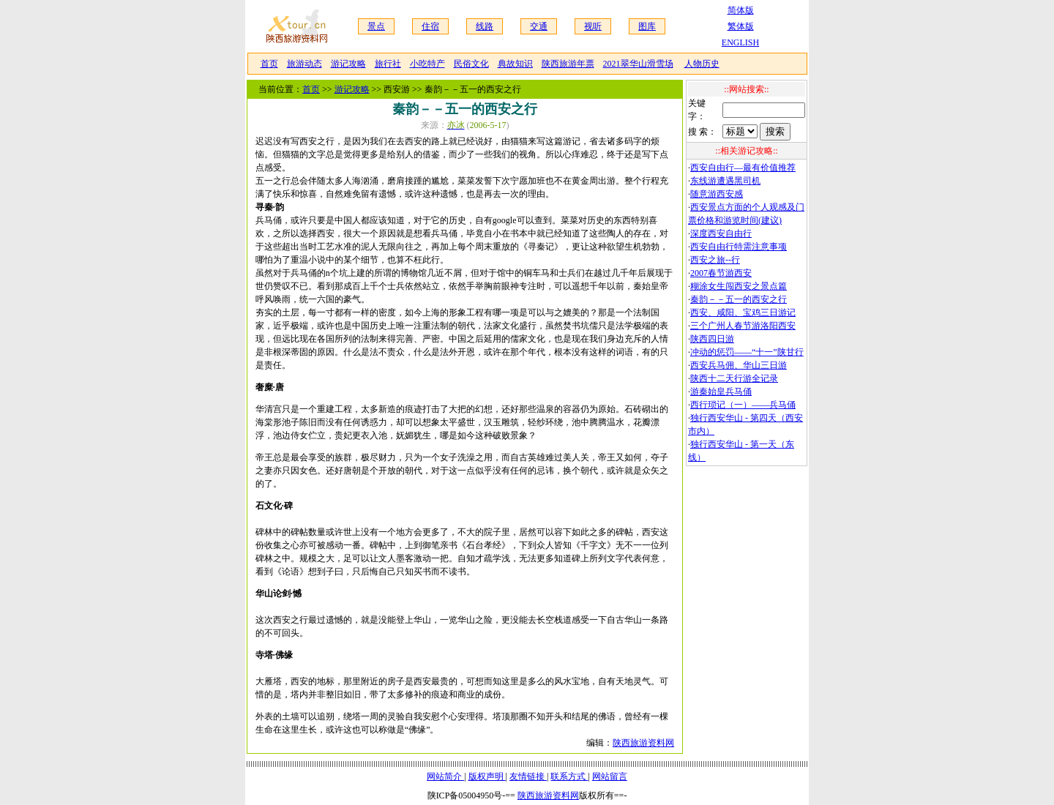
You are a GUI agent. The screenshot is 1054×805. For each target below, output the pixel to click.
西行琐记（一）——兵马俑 (743, 405)
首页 (269, 64)
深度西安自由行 (721, 233)
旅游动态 (304, 64)
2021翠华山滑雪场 (638, 64)
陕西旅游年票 (568, 64)
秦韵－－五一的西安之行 (738, 299)
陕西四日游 (712, 339)
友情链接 (528, 776)
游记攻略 (348, 64)
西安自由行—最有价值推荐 (743, 167)
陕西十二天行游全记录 (734, 378)
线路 (484, 26)
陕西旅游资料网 (643, 743)
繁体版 (741, 26)
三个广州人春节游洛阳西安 (743, 326)
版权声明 (487, 776)
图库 (647, 26)
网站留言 (609, 776)
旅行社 (388, 64)
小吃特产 (427, 64)
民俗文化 (471, 64)
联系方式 (569, 776)
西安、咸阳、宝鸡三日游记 (743, 312)
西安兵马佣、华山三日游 (738, 365)
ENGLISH (740, 42)
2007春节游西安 (721, 273)
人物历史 (702, 64)
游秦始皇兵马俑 (721, 391)
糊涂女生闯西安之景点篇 (738, 286)
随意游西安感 (716, 194)
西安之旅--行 (715, 260)
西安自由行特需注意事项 (738, 247)
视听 (593, 26)
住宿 (430, 26)
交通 (538, 26)
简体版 (741, 10)
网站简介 (445, 776)
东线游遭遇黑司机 (725, 181)
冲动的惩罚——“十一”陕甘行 (747, 352)
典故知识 (515, 64)
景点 (376, 26)
